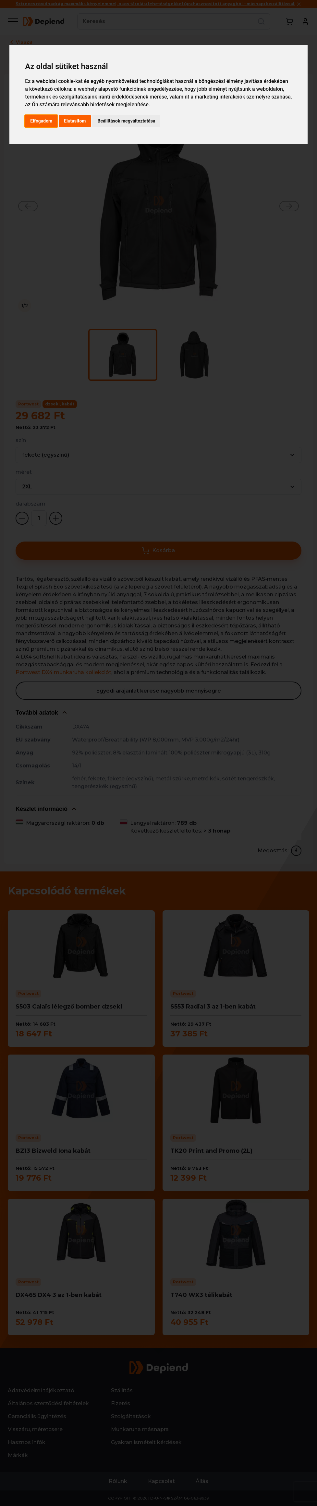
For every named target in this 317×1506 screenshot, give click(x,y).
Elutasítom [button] (75, 120)
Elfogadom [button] (41, 120)
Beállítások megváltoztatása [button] (126, 120)
